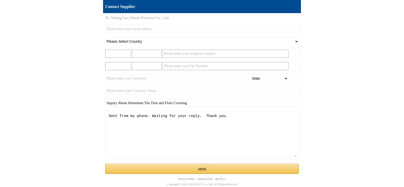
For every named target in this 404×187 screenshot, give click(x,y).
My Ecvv (220, 178)
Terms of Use (205, 178)
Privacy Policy (186, 178)
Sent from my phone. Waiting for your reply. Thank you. (202, 135)
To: (107, 18)
